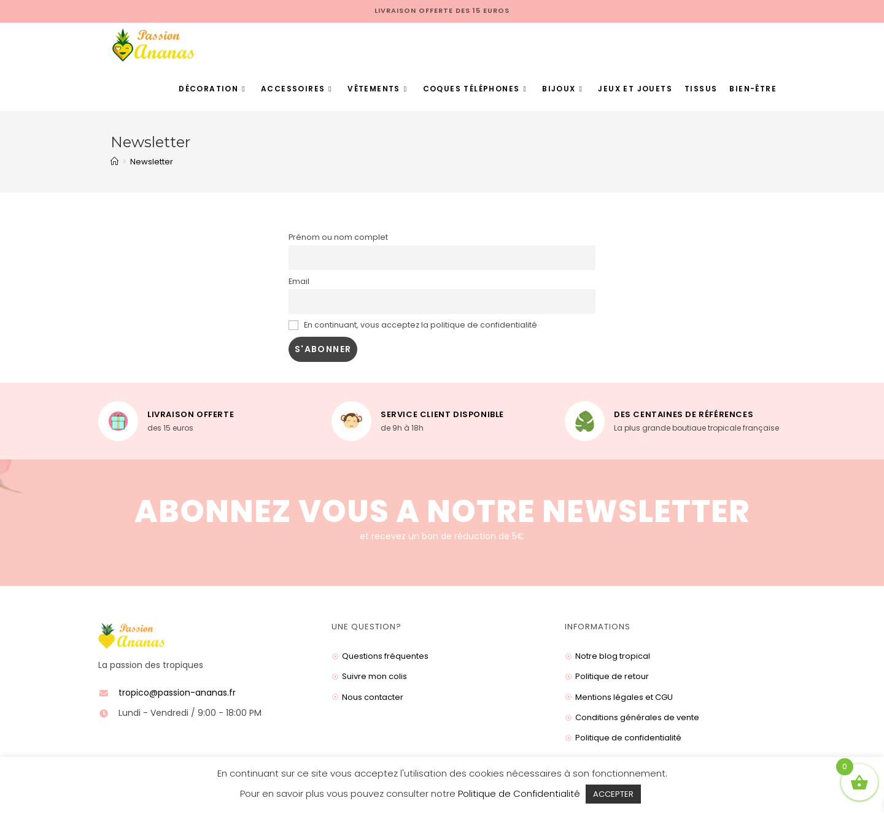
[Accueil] (114, 161)
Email (299, 281)
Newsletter (151, 161)
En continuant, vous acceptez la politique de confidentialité (413, 325)
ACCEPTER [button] (613, 794)
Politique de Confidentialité (519, 793)
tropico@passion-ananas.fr (177, 692)
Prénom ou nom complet (338, 237)
